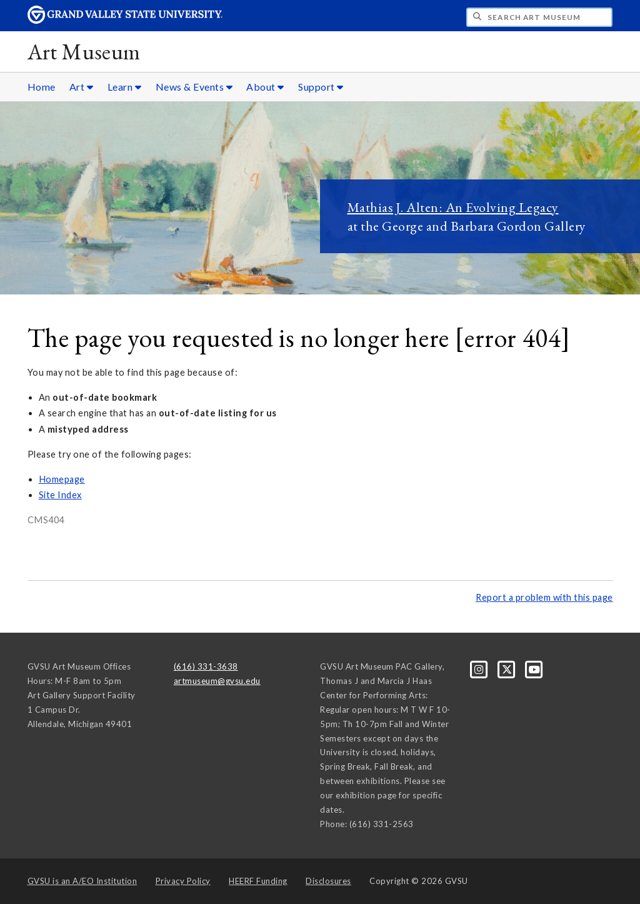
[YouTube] (535, 669)
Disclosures (328, 881)
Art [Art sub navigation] (81, 87)
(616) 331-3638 (206, 666)
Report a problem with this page (544, 597)
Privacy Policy (183, 881)
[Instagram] (480, 669)
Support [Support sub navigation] (321, 87)
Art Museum (84, 52)
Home (42, 87)
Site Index (60, 495)
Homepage (62, 479)
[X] (508, 669)
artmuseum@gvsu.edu (217, 681)
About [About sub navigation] (265, 87)
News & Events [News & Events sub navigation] (194, 87)
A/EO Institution (83, 881)
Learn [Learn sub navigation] (125, 87)
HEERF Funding (258, 881)
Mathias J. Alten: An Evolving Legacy (453, 207)
